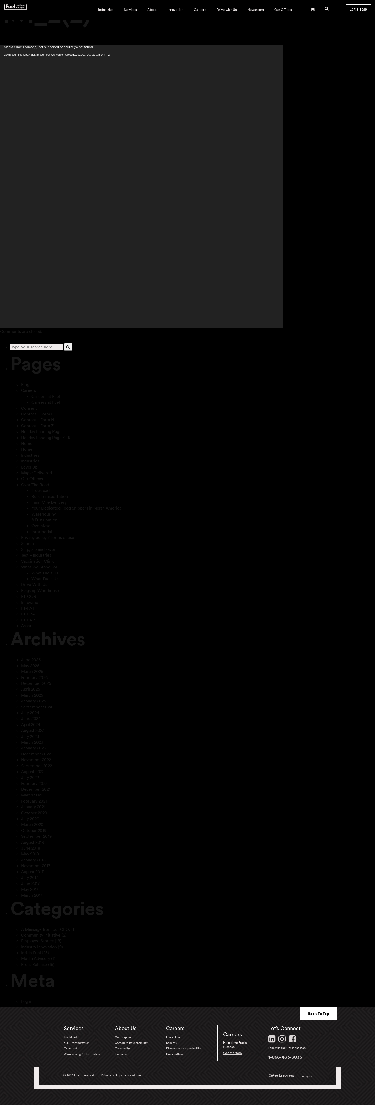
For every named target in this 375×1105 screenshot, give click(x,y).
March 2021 (31, 795)
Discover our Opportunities (184, 1048)
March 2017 (31, 895)
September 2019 (36, 836)
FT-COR (28, 596)
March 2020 (32, 824)
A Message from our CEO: (45, 929)
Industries (105, 9)
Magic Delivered (36, 472)
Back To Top (318, 1013)
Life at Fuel (173, 1037)
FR (313, 9)
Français (306, 1076)
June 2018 (30, 848)
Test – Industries (36, 555)
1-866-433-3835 (285, 1057)
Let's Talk (358, 9)
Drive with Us (227, 9)
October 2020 (34, 812)
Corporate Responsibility (131, 1043)
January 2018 (33, 859)
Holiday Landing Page (41, 431)
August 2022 (32, 771)
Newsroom (255, 9)
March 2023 (32, 742)
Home (27, 443)
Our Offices (283, 9)
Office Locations (281, 1075)
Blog (25, 384)
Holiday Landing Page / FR (46, 437)
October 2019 (33, 830)
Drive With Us (34, 584)
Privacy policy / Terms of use (47, 537)
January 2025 (33, 700)
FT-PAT (27, 608)
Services (130, 9)
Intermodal (41, 531)
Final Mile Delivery (49, 502)
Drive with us (174, 1054)
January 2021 (33, 806)
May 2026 (30, 665)
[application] (141, 186)
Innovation (175, 9)
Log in (27, 1001)
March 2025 (32, 695)
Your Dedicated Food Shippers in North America (76, 508)
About (152, 9)
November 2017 (35, 865)
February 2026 (34, 677)
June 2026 (31, 659)
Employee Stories (37, 940)
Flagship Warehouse (40, 590)
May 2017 (30, 889)
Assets (27, 625)
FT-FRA (28, 613)
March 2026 (32, 671)
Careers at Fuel (45, 396)
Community (122, 1048)
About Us (125, 1028)
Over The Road (35, 484)
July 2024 (30, 712)
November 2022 (36, 759)
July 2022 (30, 777)
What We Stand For (39, 566)
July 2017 (29, 877)
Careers (200, 9)
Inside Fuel (31, 952)
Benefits (171, 1043)
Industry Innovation (39, 946)
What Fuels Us (44, 572)
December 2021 (35, 789)
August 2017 (32, 871)
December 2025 (36, 683)
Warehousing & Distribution (82, 1054)
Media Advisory (35, 958)
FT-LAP (28, 620)
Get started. (232, 1053)
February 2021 (34, 801)
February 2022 (34, 783)
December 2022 (36, 754)
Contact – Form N (37, 419)
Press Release (34, 964)
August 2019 (32, 842)
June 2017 (30, 883)
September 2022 (36, 765)
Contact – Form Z (37, 425)
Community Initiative (41, 935)
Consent (29, 408)
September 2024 (36, 707)
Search (27, 543)
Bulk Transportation (49, 496)
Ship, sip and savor (38, 549)
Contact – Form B (37, 414)
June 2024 (31, 718)
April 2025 (30, 689)
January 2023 (33, 748)
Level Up (29, 467)
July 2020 (30, 818)
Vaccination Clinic (38, 561)
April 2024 (30, 724)
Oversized (40, 525)
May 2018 (30, 853)
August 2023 (33, 730)
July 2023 (30, 736)
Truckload (40, 490)
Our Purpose (123, 1037)
